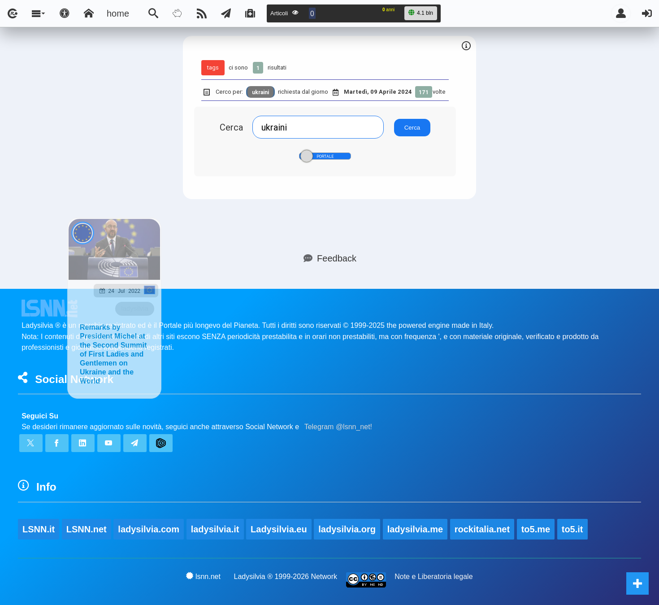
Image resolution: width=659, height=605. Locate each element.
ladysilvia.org (347, 529)
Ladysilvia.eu (279, 529)
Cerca (231, 127)
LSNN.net (86, 529)
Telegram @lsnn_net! (338, 427)
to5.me (535, 529)
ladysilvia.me (415, 529)
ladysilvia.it (215, 529)
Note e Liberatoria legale (434, 576)
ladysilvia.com (148, 529)
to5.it (572, 529)
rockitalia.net (482, 529)
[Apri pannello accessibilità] (64, 13)
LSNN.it (38, 529)
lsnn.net (203, 576)
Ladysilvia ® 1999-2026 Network (286, 576)
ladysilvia (134, 308)
